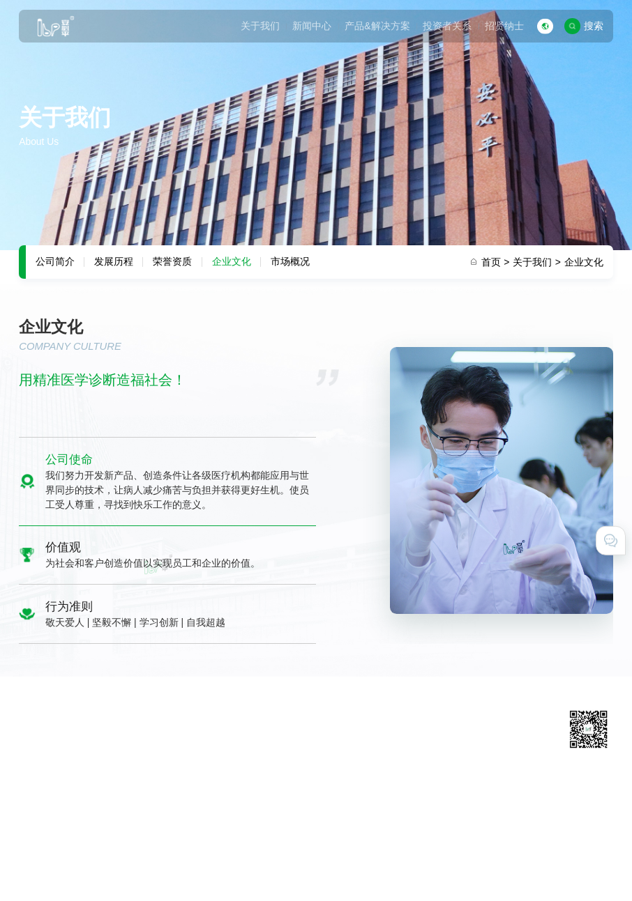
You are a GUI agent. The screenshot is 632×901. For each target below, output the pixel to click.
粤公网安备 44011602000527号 (470, 858)
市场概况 (290, 261)
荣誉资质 (172, 261)
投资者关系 (447, 25)
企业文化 (231, 261)
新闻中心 (311, 25)
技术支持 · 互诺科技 (62, 875)
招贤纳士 (504, 25)
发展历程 (113, 261)
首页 (495, 262)
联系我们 (439, 742)
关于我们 (260, 25)
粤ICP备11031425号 (355, 858)
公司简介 (55, 261)
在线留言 (439, 761)
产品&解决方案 (377, 25)
